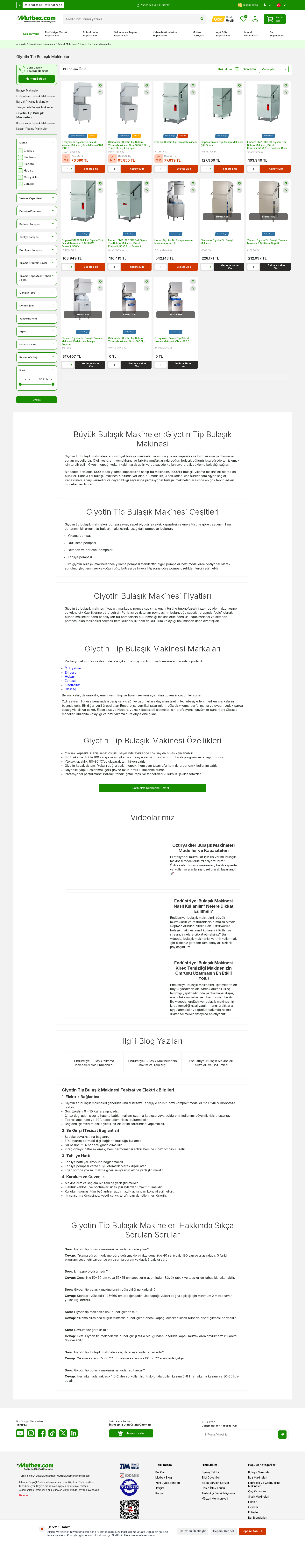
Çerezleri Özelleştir (193, 1531)
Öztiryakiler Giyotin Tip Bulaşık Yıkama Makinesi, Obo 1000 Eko (126, 340)
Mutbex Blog (163, 1477)
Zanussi (70, 681)
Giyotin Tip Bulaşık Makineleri (30, 115)
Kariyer (160, 1493)
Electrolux (72, 685)
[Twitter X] (63, 1433)
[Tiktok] (52, 1433)
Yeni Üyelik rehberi (167, 1482)
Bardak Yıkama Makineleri (32, 101)
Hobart (70, 677)
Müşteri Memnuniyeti (215, 1498)
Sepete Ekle (91, 168)
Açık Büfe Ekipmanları (223, 34)
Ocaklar (253, 1507)
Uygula (37, 399)
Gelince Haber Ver (230, 266)
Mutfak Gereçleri (198, 34)
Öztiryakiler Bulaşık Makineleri (35, 96)
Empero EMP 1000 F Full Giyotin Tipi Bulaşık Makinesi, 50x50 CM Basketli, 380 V (82, 243)
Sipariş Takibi (210, 1472)
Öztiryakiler (73, 668)
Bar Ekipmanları (277, 34)
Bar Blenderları (257, 1517)
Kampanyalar (29, 33)
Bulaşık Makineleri (67, 44)
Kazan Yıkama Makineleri (32, 128)
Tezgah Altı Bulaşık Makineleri (35, 107)
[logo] (35, 19)
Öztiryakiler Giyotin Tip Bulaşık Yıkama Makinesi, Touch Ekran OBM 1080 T (82, 145)
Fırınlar (252, 1501)
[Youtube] (20, 1433)
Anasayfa (21, 44)
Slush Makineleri (258, 1496)
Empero (70, 672)
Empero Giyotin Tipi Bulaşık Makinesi (175, 142)
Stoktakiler (228, 69)
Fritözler (253, 1512)
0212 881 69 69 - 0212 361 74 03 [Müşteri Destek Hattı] (39, 5)
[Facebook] (42, 1433)
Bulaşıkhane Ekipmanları (90, 34)
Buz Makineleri (257, 1477)
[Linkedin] (74, 1433)
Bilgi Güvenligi (211, 1477)
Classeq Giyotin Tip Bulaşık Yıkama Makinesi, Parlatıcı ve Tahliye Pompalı (82, 341)
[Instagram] (31, 1433)
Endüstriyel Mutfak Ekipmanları (56, 34)
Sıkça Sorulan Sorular (215, 1482)
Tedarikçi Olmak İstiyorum (218, 1493)
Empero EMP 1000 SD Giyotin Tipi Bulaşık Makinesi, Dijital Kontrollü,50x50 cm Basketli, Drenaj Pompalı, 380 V (268, 145)
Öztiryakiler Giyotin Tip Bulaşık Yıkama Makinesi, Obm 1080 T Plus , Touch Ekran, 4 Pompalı (129, 145)
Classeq (70, 689)
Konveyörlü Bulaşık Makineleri (35, 123)
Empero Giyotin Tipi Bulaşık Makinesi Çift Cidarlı (222, 144)
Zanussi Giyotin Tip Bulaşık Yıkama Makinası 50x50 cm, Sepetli (267, 242)
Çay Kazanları (257, 1491)
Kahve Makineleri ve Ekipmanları (165, 34)
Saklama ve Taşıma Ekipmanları (125, 34)
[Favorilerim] (243, 19)
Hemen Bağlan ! (36, 78)
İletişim (159, 1487)
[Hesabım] (223, 19)
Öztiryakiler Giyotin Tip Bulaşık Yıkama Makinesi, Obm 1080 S (171, 340)
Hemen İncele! (131, 1433)
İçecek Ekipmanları (251, 34)
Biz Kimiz (161, 1472)
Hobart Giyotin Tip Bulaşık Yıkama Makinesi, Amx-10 (173, 242)
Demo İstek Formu (213, 1487)
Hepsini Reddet (223, 1531)
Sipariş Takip (248, 5)
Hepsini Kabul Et (252, 1531)
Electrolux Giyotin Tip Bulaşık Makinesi (217, 242)
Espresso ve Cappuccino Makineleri (264, 1484)
